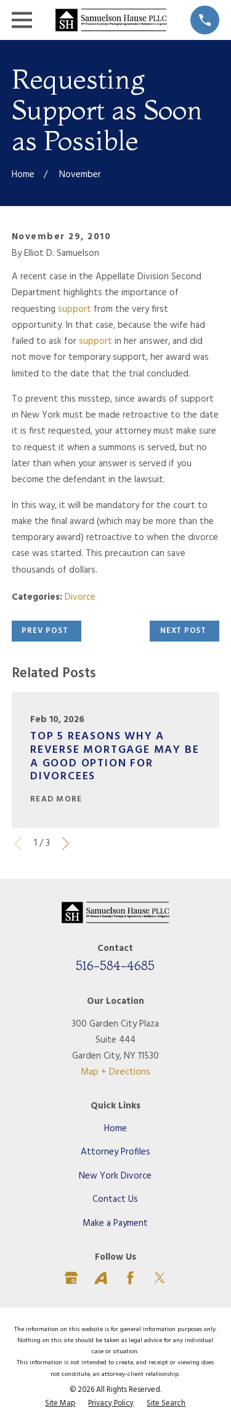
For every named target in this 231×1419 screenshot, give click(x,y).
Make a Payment (115, 1223)
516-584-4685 (115, 965)
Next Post (183, 630)
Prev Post (45, 630)
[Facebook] (130, 1277)
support (74, 309)
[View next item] (65, 843)
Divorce (80, 597)
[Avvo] (100, 1277)
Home (115, 1128)
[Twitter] (159, 1277)
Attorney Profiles (115, 1152)
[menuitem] (60, 1404)
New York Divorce (115, 1176)
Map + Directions (115, 1072)
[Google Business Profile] (71, 1277)
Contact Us (115, 1199)
